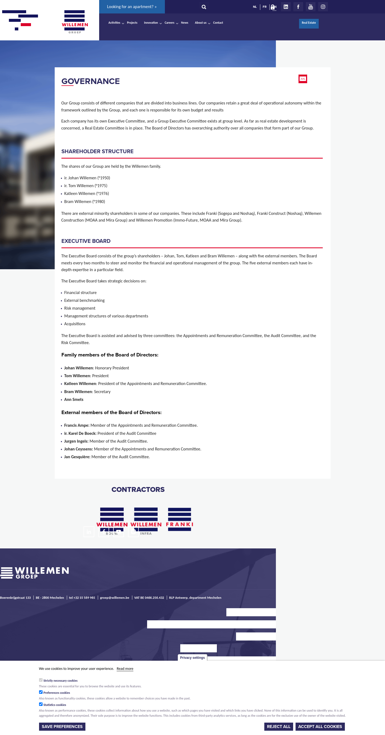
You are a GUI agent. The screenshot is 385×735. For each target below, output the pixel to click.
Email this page (303, 79)
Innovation (151, 22)
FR (264, 7)
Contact (218, 22)
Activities (114, 22)
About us (201, 22)
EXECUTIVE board (85, 241)
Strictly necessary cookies (60, 680)
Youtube (310, 6)
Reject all (278, 726)
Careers (169, 22)
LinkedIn (286, 6)
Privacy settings (192, 658)
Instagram (323, 6)
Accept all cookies (320, 726)
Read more (125, 668)
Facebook (298, 6)
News (184, 22)
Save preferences (62, 726)
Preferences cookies (56, 693)
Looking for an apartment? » (132, 6)
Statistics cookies (54, 705)
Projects (132, 22)
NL (255, 7)
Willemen (75, 22)
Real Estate (309, 22)
